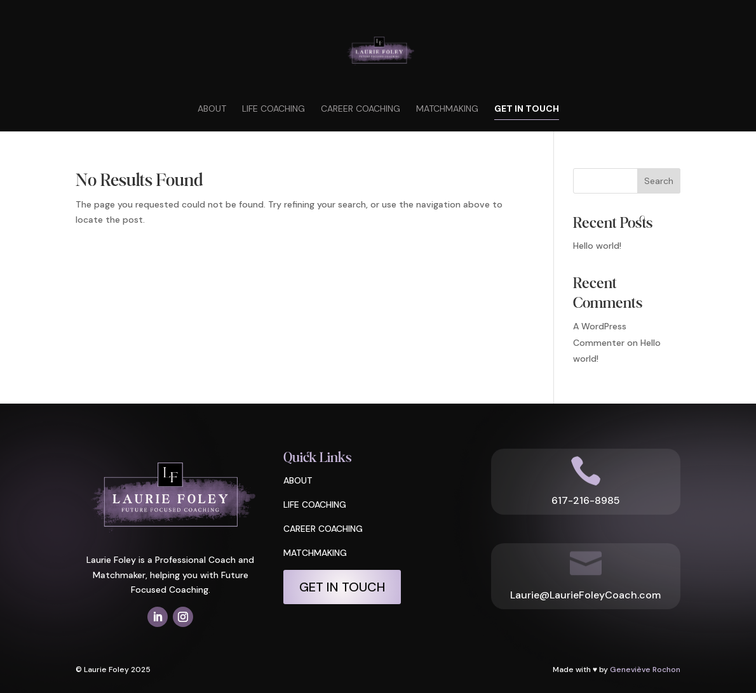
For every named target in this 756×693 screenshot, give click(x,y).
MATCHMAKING (315, 552)
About (212, 109)
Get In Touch (526, 109)
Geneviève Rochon (645, 669)
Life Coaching (273, 109)
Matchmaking (447, 109)
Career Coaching (360, 109)
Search (658, 181)
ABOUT (298, 480)
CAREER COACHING (323, 528)
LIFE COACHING (314, 504)
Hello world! (597, 245)
